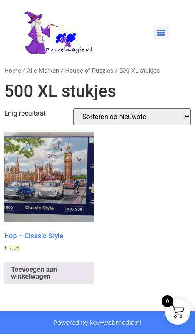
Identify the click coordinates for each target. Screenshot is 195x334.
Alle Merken (43, 70)
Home (12, 70)
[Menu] (161, 32)
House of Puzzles (89, 70)
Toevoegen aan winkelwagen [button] (34, 272)
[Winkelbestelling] (132, 116)
